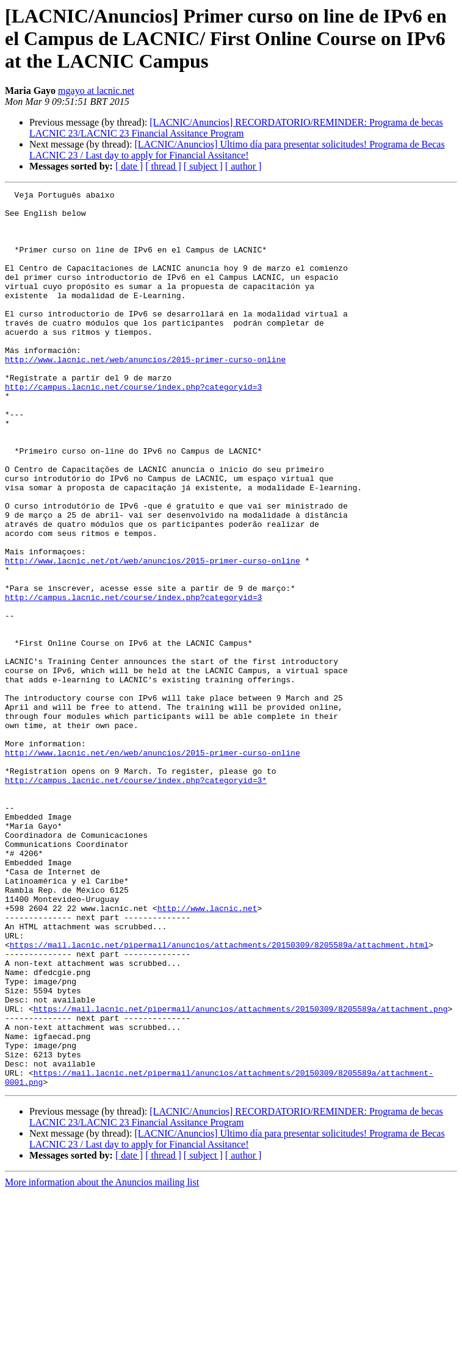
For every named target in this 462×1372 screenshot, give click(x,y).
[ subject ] (203, 166)
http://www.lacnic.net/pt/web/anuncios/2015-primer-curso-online (152, 635)
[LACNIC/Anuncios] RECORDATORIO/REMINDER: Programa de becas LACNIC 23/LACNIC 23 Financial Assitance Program (236, 127)
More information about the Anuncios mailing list (102, 1361)
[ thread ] (163, 166)
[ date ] (129, 166)
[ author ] (243, 166)
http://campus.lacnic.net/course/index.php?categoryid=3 (133, 426)
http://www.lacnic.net (207, 1052)
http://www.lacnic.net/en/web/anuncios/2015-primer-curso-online (152, 865)
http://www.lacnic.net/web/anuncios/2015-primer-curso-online (145, 393)
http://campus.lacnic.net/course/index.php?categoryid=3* (136, 898)
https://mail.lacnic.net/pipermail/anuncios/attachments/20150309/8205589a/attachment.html (219, 1096)
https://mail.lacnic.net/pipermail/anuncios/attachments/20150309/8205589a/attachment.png (241, 1173)
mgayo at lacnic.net (96, 90)
